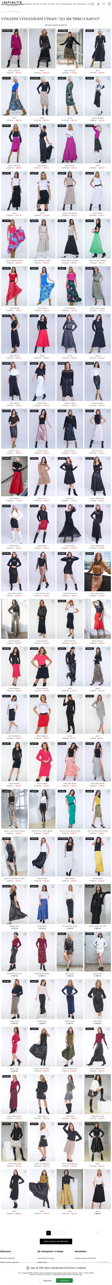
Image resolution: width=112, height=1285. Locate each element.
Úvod (2, 12)
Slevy (74, 4)
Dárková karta (82, 4)
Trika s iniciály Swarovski (63, 4)
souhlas (58, 1273)
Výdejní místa (42, 1262)
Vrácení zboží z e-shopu (45, 1258)
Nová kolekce (27, 4)
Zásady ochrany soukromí (9, 1262)
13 (63, 1233)
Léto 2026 (36, 4)
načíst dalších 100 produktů (56, 1241)
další (97, 1233)
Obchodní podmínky (7, 1258)
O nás (90, 4)
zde (80, 1275)
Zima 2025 (51, 4)
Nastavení (47, 1280)
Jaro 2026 (43, 4)
